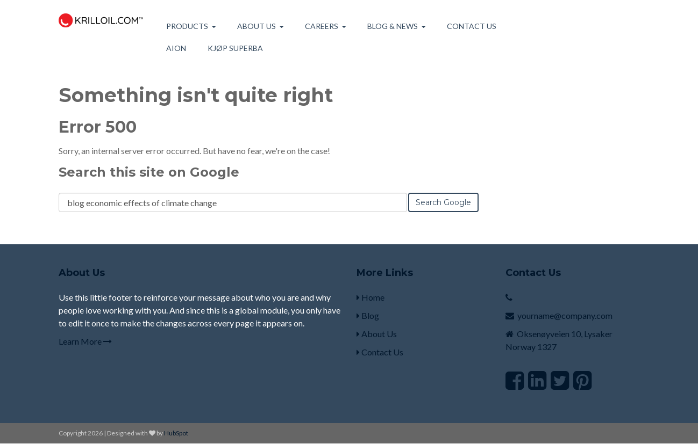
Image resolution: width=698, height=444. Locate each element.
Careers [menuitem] (321, 26)
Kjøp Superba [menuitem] (235, 48)
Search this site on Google (149, 172)
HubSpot (176, 433)
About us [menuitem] (256, 26)
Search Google (443, 202)
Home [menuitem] (370, 297)
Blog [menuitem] (368, 315)
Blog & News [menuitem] (392, 26)
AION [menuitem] (176, 48)
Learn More (85, 341)
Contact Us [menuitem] (471, 26)
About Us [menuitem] (377, 334)
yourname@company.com (564, 315)
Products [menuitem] (187, 26)
